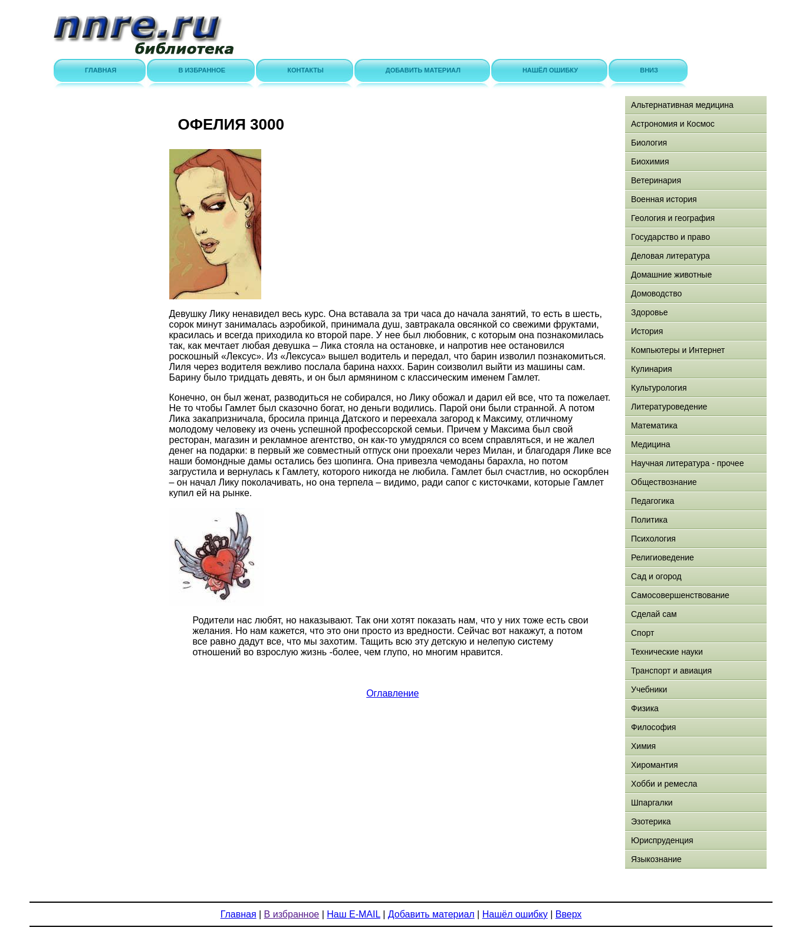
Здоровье (649, 312)
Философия (653, 727)
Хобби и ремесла (664, 783)
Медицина (650, 444)
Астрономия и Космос (673, 123)
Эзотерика (651, 821)
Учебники (649, 689)
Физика (645, 708)
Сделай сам (654, 614)
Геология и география (673, 218)
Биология (649, 142)
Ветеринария (656, 180)
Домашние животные (671, 274)
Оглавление (392, 693)
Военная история (664, 199)
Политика (649, 519)
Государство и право (670, 237)
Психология (653, 538)
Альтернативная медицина (682, 105)
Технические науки (667, 651)
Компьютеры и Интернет (678, 350)
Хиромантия (654, 765)
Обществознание (664, 482)
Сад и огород (656, 576)
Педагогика (652, 501)
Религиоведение (662, 557)
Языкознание (656, 859)
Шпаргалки (652, 802)
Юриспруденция (662, 840)
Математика (654, 425)
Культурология (659, 387)
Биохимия (650, 161)
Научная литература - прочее (687, 463)
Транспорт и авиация (671, 670)
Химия (643, 746)
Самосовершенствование (680, 595)
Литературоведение (669, 406)
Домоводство (656, 293)
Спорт (642, 633)
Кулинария (651, 369)
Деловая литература (670, 255)
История (647, 331)
